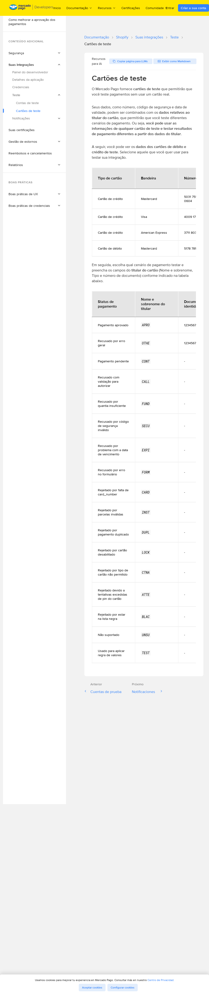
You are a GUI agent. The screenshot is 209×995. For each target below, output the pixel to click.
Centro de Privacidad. (160, 980)
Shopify (122, 37)
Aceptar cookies (92, 987)
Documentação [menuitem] (79, 8)
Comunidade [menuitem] (157, 8)
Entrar (170, 8)
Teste (174, 37)
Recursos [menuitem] (107, 8)
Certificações (130, 8)
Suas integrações (149, 37)
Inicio (57, 8)
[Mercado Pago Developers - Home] (31, 8)
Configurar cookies (122, 987)
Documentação (96, 37)
